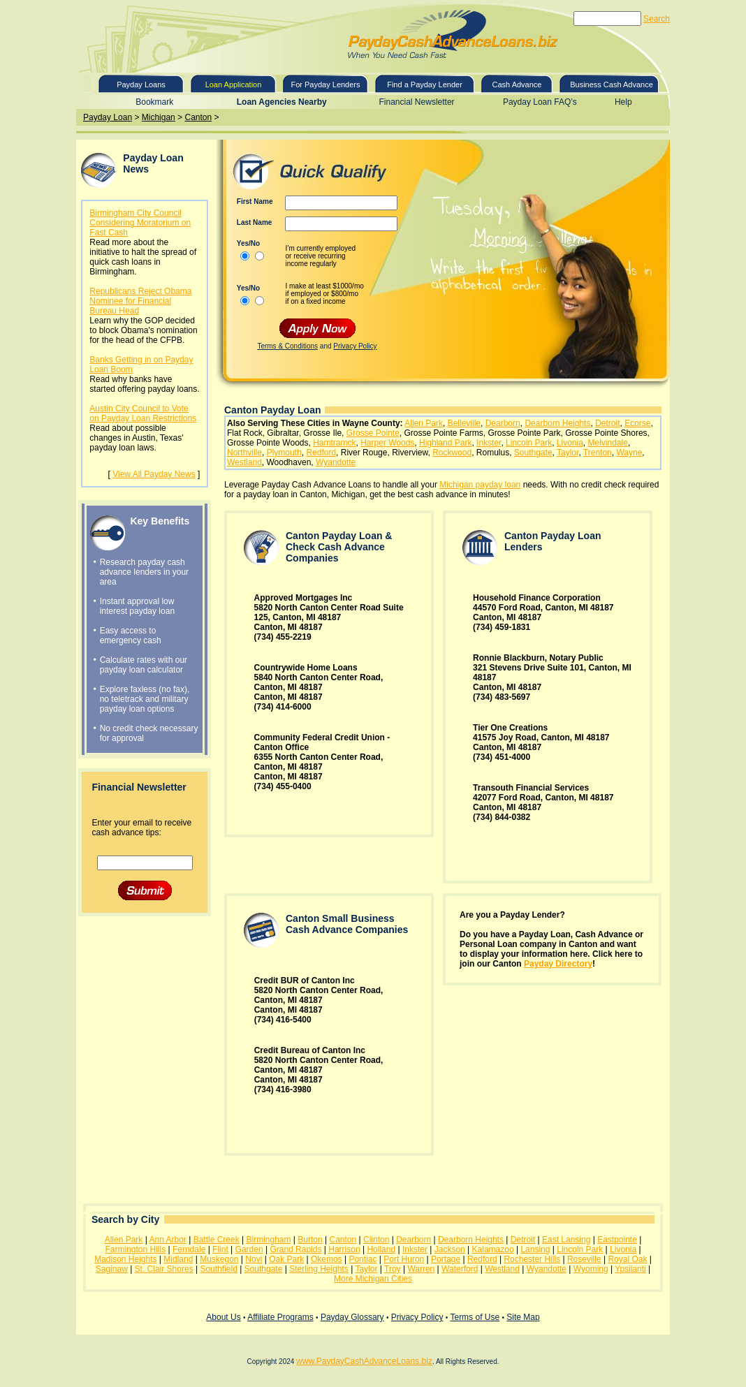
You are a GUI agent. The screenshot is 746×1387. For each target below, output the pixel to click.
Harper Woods (387, 443)
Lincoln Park (529, 443)
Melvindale (608, 443)
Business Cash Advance (611, 84)
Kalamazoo (493, 1249)
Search (656, 19)
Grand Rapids (295, 1249)
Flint (220, 1249)
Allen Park (423, 423)
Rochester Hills (532, 1259)
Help (623, 102)
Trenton (597, 452)
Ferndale (189, 1249)
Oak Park (286, 1259)
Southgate (533, 452)
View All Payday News (154, 474)
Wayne (629, 452)
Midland (178, 1259)
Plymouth (284, 452)
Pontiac (362, 1259)
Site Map (522, 1317)
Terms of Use (474, 1317)
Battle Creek (216, 1240)
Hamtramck (334, 443)
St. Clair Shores (164, 1269)
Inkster (488, 443)
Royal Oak (627, 1259)
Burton (310, 1240)
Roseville (584, 1259)
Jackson (449, 1249)
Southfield (218, 1269)
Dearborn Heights (557, 423)
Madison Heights (125, 1259)
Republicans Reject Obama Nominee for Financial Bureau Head (140, 301)
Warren (420, 1269)
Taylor (567, 452)
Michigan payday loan (479, 485)
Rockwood (451, 452)
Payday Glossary (352, 1317)
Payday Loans (141, 84)
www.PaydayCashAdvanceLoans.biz (364, 1361)
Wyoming (590, 1269)
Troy (392, 1269)
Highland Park (445, 443)
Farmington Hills (135, 1249)
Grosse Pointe (373, 433)
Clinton (376, 1240)
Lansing (535, 1249)
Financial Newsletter (417, 102)
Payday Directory (558, 964)
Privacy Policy (354, 346)
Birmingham (269, 1240)
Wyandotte (336, 462)
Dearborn (502, 423)
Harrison (344, 1249)
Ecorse (637, 423)
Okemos (326, 1259)
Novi (253, 1259)
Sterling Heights (319, 1269)
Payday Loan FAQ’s (540, 102)
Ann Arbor (167, 1240)
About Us (223, 1317)
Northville (244, 452)
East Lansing (566, 1240)
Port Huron (403, 1259)
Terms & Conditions (287, 346)
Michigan (158, 117)
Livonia (570, 443)
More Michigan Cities (373, 1279)
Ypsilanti (630, 1269)
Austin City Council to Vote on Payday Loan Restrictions (142, 413)
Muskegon (219, 1259)
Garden (249, 1249)
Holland (381, 1249)
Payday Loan (107, 117)
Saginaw (112, 1269)
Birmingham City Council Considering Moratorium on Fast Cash (140, 222)
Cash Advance (517, 84)
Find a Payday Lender (424, 84)
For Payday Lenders (325, 84)
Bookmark (154, 102)
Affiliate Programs (280, 1317)
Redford (321, 452)
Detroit (607, 423)
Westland (244, 462)
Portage (445, 1259)
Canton (198, 117)
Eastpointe (617, 1240)
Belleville (464, 423)
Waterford (459, 1269)
